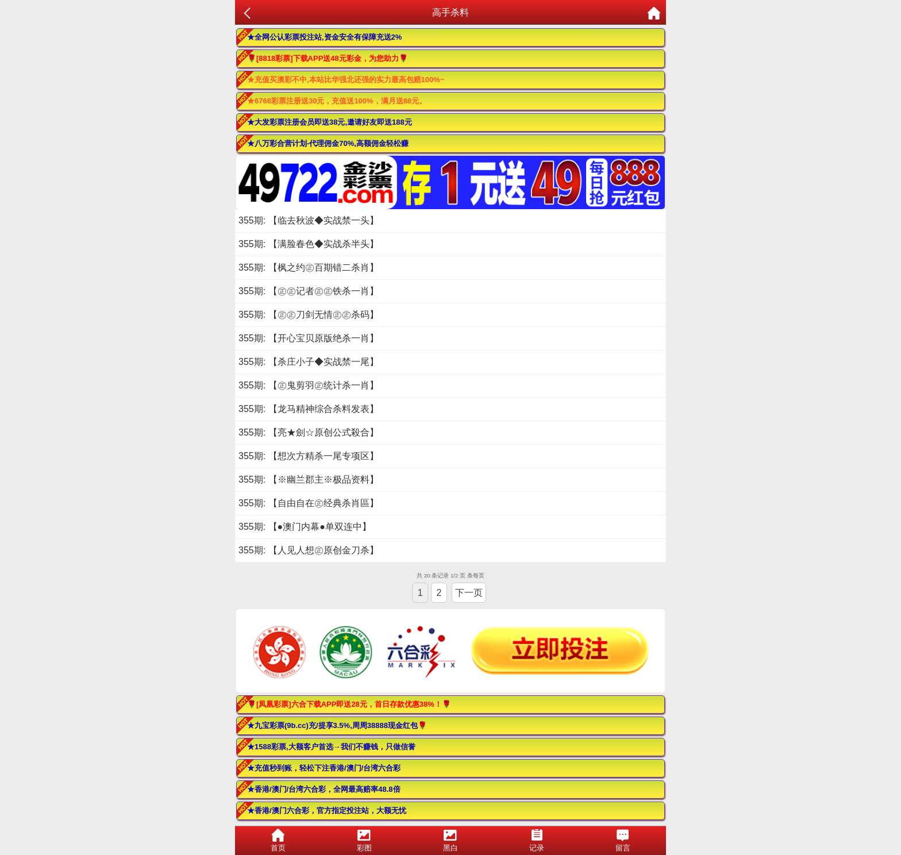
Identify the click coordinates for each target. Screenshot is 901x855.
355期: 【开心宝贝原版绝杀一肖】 (308, 338)
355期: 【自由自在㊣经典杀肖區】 (308, 503)
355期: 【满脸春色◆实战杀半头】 (308, 244)
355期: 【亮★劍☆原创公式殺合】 (308, 432)
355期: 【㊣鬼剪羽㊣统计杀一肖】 (308, 385)
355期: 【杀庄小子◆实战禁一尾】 (308, 362)
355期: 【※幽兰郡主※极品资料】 (308, 479)
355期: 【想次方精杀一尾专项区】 (308, 456)
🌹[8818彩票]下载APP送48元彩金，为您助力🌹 (327, 58)
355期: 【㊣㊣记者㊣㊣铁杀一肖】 (308, 291)
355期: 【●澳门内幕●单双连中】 (304, 527)
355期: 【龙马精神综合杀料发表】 (308, 409)
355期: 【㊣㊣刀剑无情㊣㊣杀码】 (308, 314)
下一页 (469, 593)
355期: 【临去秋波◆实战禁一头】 (308, 220)
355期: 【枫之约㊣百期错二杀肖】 (308, 267)
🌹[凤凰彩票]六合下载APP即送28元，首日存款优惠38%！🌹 (349, 704)
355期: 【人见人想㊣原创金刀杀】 (308, 550)
